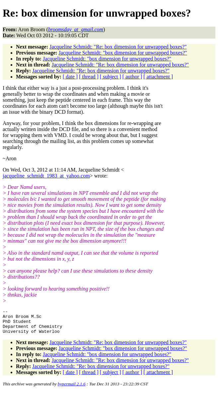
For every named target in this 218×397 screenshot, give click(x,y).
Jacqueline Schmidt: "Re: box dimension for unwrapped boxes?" (117, 47)
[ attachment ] (158, 76)
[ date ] (70, 76)
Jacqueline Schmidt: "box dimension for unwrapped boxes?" (123, 53)
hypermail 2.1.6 (72, 388)
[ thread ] (89, 76)
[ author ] (132, 76)
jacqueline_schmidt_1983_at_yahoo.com (46, 176)
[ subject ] (110, 76)
